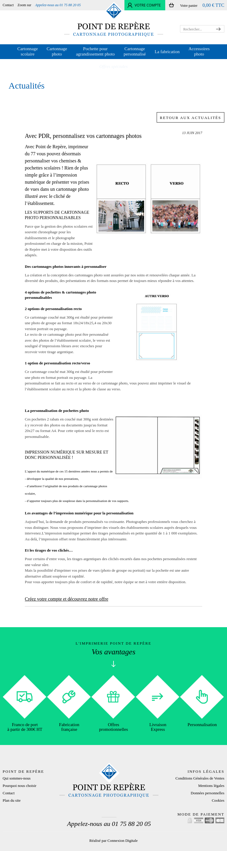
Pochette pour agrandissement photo (95, 51)
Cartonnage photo (57, 51)
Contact (8, 5)
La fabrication (167, 51)
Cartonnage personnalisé (135, 51)
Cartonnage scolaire (27, 51)
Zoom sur (24, 5)
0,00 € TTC (213, 5)
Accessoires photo (199, 51)
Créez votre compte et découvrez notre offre (66, 598)
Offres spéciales (113, 66)
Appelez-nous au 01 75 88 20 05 (58, 5)
